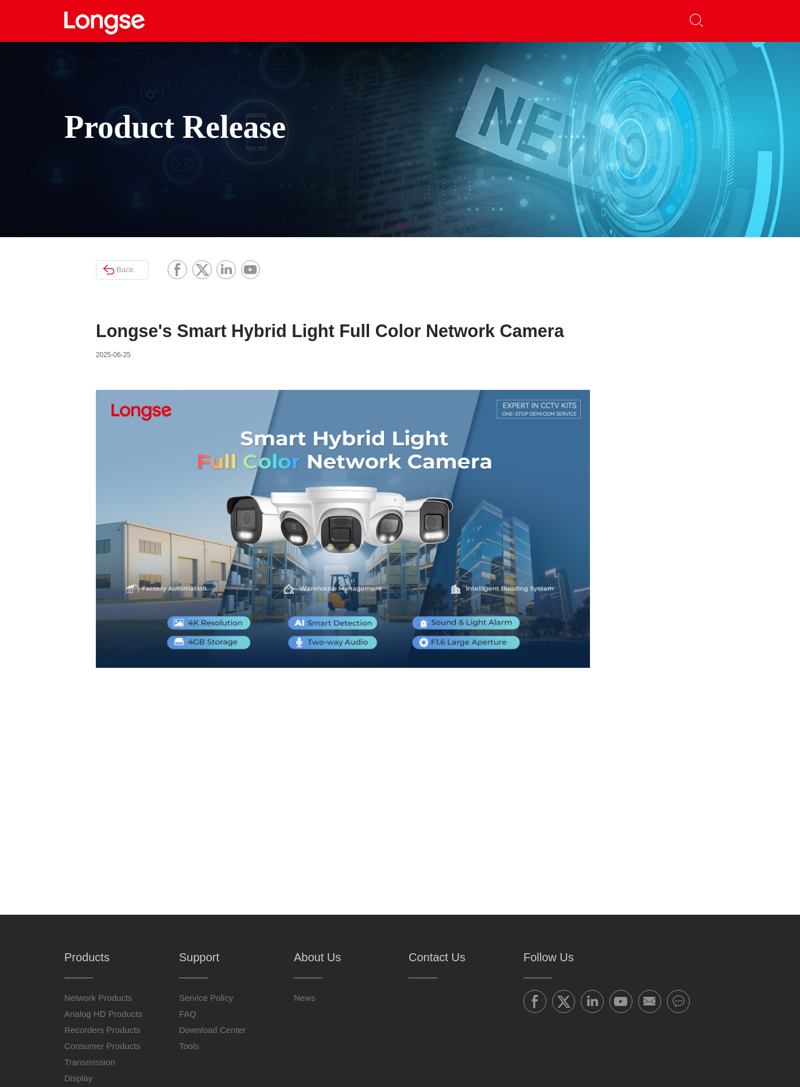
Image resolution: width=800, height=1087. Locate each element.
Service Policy (206, 892)
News (305, 892)
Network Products (98, 892)
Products (254, 20)
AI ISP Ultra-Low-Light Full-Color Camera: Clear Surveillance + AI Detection (663, 566)
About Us (495, 20)
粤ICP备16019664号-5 (511, 1057)
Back (98, 300)
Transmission (89, 956)
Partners (332, 20)
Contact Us (581, 20)
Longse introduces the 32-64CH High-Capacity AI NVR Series (666, 471)
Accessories (87, 988)
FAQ (187, 908)
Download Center (212, 924)
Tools (189, 940)
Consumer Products (102, 940)
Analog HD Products (103, 908)
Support (410, 20)
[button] (719, 21)
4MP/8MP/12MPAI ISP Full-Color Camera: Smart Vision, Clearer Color (666, 423)
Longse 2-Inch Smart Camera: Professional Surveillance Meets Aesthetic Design (669, 519)
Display (78, 972)
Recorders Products (102, 924)
